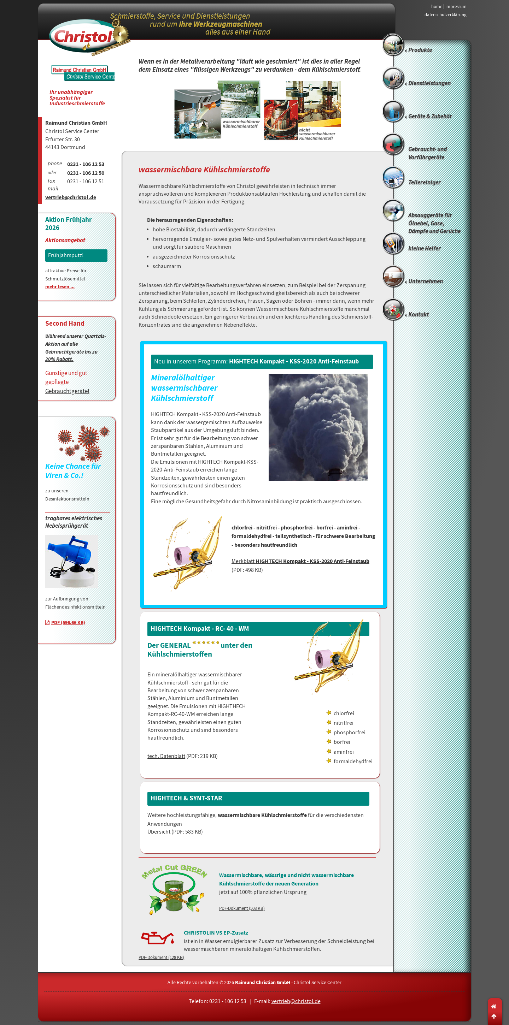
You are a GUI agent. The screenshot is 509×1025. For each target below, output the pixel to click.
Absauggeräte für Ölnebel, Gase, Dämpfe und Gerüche (434, 222)
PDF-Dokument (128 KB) (161, 957)
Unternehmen (425, 281)
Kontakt (418, 315)
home (436, 7)
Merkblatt (300, 561)
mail (53, 189)
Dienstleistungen (429, 83)
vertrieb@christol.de (70, 198)
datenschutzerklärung (446, 15)
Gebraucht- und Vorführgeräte (427, 153)
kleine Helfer (424, 249)
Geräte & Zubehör (430, 117)
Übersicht (158, 831)
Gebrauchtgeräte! (67, 391)
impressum (456, 7)
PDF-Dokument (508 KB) (242, 908)
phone (55, 164)
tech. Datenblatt (166, 756)
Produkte (420, 50)
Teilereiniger (424, 183)
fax (51, 181)
